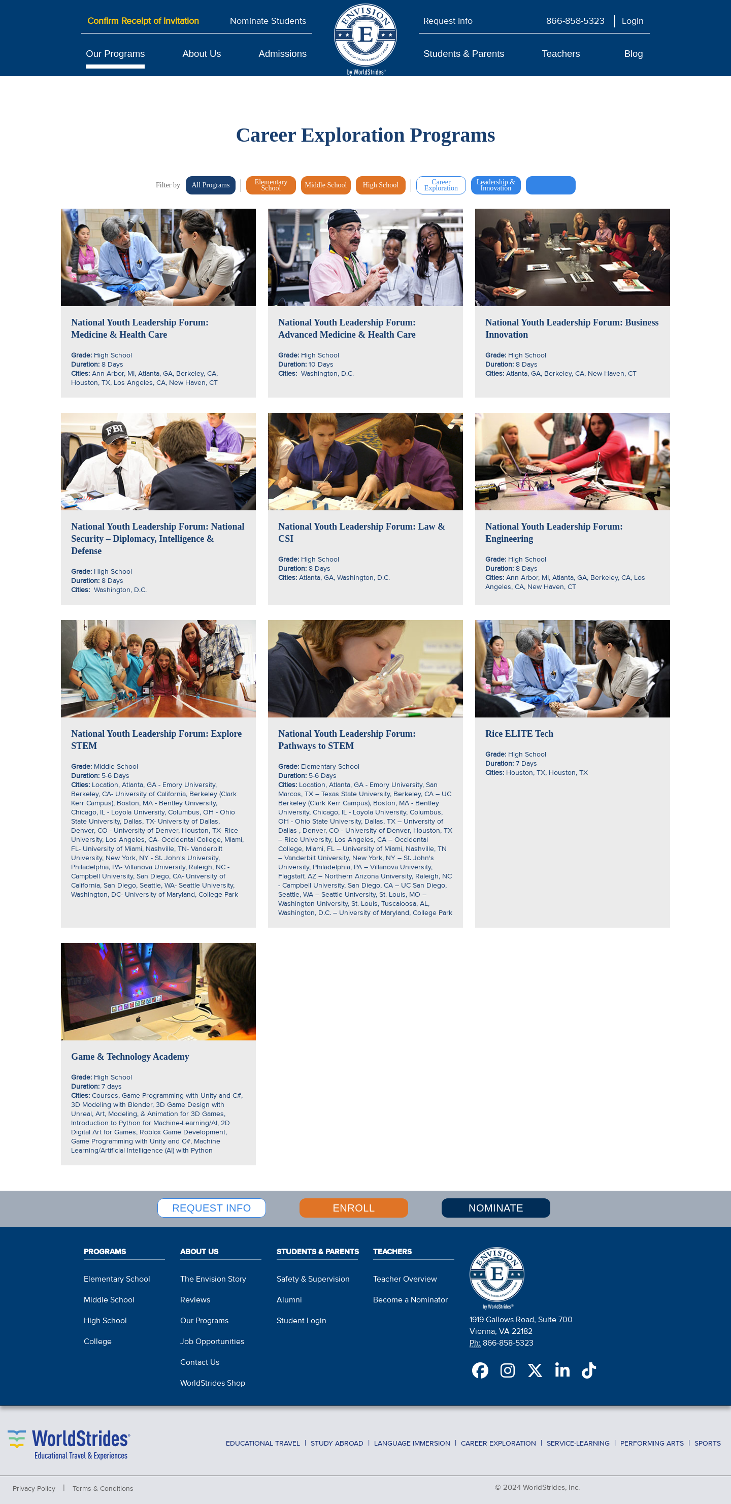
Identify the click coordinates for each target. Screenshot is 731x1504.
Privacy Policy (34, 1485)
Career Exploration (498, 1440)
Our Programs (115, 53)
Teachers (561, 53)
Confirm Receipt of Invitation (143, 21)
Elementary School (117, 1277)
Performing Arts (652, 1440)
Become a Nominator (410, 1298)
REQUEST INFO (211, 1207)
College (98, 1339)
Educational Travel (263, 1440)
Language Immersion (412, 1440)
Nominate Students (268, 21)
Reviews (195, 1298)
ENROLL (354, 1207)
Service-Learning (578, 1440)
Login (633, 21)
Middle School (109, 1298)
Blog (633, 53)
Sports (707, 1440)
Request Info (448, 21)
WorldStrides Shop (212, 1381)
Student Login (301, 1319)
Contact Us (199, 1360)
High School (105, 1319)
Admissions (283, 53)
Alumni (289, 1298)
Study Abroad (337, 1440)
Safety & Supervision (313, 1277)
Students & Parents (463, 53)
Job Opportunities (212, 1339)
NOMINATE (496, 1207)
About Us (201, 53)
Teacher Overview (405, 1277)
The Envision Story (213, 1277)
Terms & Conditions (103, 1485)
